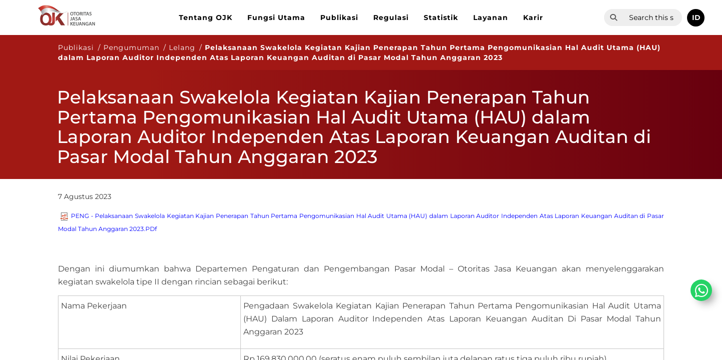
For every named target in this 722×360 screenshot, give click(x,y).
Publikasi (339, 17)
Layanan (490, 17)
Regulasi (391, 17)
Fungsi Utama (276, 17)
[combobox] (652, 17)
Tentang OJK (205, 17)
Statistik (441, 17)
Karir (533, 17)
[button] (696, 17)
